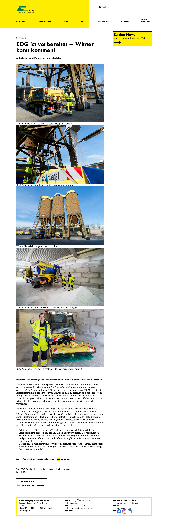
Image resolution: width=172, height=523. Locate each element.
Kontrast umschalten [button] (126, 500)
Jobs (82, 21)
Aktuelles (125, 21)
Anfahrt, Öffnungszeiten (79, 500)
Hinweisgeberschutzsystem (80, 508)
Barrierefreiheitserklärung (128, 503)
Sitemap (120, 505)
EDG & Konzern (102, 21)
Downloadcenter (124, 508)
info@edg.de (24, 510)
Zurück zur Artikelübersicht (32, 485)
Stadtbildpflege (44, 21)
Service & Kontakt (145, 20)
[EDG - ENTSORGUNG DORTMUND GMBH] (25, 9)
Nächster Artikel (27, 481)
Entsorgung (21, 21)
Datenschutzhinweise (78, 505)
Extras (65, 21)
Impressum (73, 503)
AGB (71, 510)
